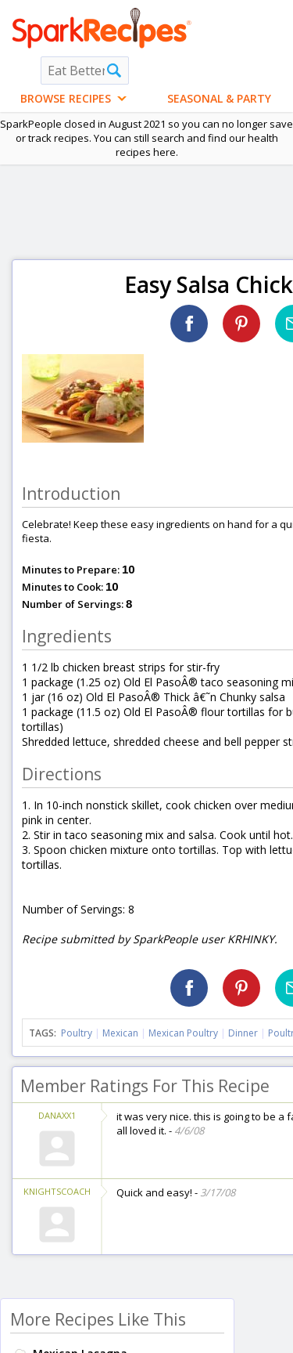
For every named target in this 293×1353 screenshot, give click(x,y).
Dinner (243, 1033)
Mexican (120, 1033)
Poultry (76, 1033)
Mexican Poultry (183, 1033)
